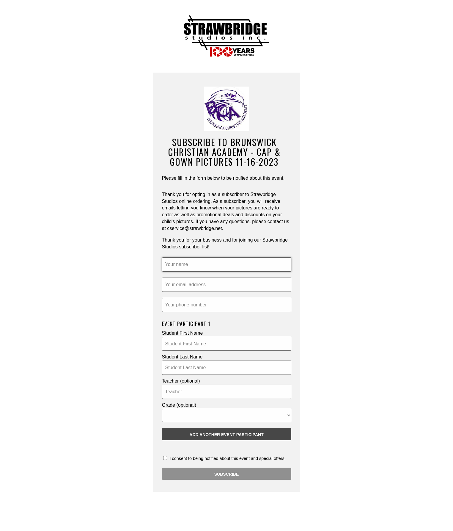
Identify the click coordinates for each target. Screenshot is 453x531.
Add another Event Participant (226, 434)
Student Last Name (182, 356)
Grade (179, 405)
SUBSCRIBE (226, 474)
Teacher (181, 380)
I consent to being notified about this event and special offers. (224, 458)
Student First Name (182, 333)
